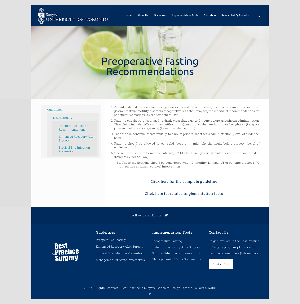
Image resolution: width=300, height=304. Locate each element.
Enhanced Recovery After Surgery (77, 138)
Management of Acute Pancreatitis (120, 260)
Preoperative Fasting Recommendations (73, 127)
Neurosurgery (62, 117)
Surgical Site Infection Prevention (74, 149)
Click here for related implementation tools (184, 193)
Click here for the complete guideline (183, 181)
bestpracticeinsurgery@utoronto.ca (233, 253)
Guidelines (54, 109)
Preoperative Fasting (111, 240)
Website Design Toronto (175, 288)
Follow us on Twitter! (150, 215)
